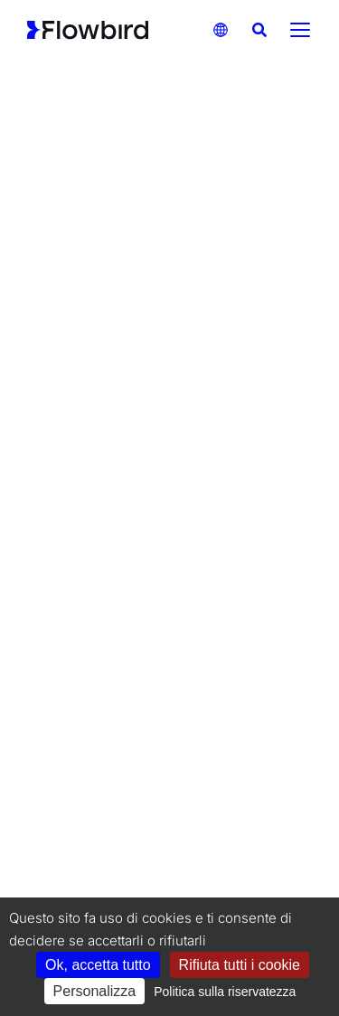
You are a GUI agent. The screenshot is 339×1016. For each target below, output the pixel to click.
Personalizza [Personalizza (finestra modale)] (95, 991)
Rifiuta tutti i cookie (239, 965)
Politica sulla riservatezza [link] (225, 991)
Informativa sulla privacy (221, 864)
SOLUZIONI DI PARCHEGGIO (86, 213)
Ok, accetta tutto (98, 965)
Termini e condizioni (87, 887)
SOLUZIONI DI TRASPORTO (224, 213)
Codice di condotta (214, 842)
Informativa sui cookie (92, 864)
